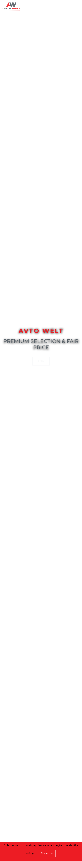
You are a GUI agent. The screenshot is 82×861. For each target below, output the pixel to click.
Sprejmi (47, 853)
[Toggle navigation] (75, 6)
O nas (41, 360)
